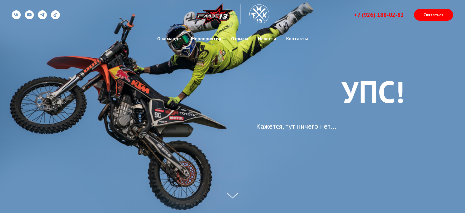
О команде (169, 38)
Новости (267, 38)
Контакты (297, 38)
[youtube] (29, 17)
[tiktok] (55, 17)
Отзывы (239, 38)
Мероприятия (206, 38)
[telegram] (42, 17)
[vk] (16, 17)
